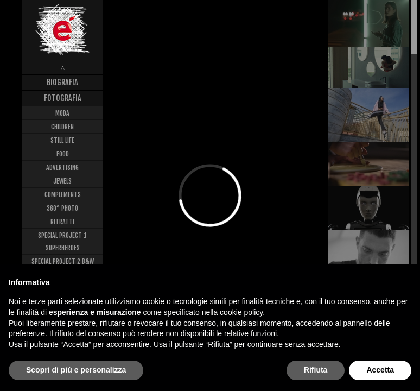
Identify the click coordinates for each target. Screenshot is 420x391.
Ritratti (62, 222)
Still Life (62, 140)
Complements (62, 195)
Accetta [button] (380, 369)
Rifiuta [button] (316, 369)
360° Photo (62, 208)
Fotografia (62, 98)
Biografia (62, 82)
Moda (62, 113)
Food (62, 154)
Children (62, 127)
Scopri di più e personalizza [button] (76, 369)
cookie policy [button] (241, 312)
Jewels (62, 181)
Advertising (62, 167)
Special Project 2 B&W (62, 261)
